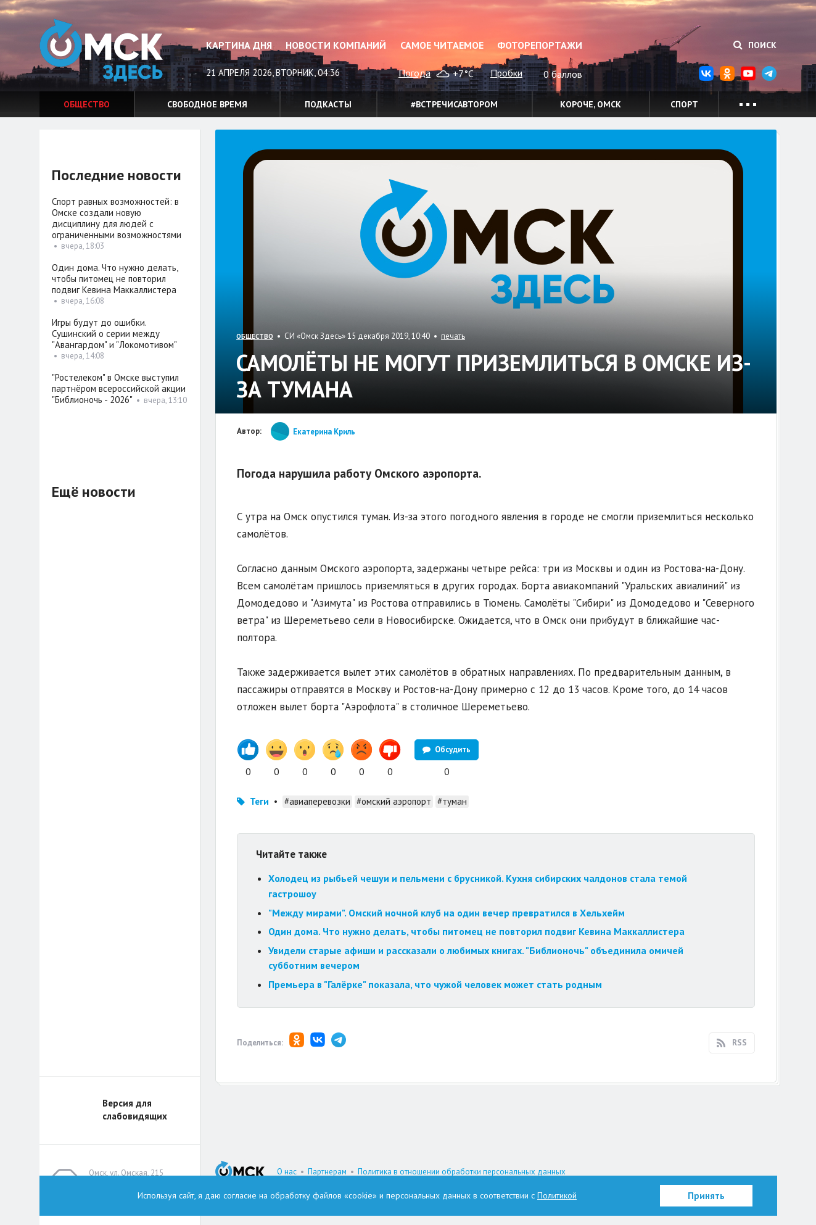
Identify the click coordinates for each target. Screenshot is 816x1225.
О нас (287, 1171)
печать (453, 336)
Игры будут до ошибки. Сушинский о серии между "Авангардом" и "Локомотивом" (114, 334)
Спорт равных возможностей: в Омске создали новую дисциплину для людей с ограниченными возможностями (116, 218)
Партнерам (327, 1171)
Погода (414, 73)
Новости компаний (336, 45)
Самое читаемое (442, 45)
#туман (452, 801)
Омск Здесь (101, 50)
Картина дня (239, 45)
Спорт (684, 104)
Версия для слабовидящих (134, 1109)
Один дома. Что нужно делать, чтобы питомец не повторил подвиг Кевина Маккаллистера (476, 931)
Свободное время (207, 104)
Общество (87, 104)
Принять (706, 1196)
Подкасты (328, 104)
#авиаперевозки (317, 801)
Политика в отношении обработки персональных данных (462, 1171)
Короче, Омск (590, 104)
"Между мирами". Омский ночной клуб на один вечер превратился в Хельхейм (446, 913)
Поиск (755, 45)
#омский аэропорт (393, 801)
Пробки (506, 73)
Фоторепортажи (539, 45)
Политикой (557, 1195)
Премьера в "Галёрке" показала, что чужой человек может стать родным (435, 984)
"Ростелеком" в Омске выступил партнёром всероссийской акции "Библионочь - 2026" (119, 388)
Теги (259, 801)
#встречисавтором (454, 104)
